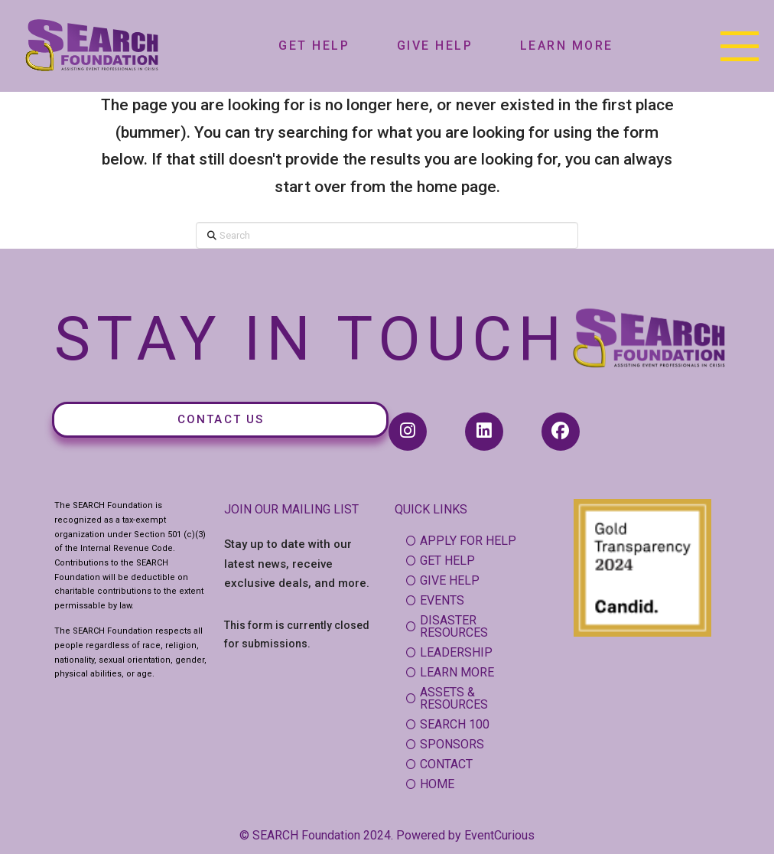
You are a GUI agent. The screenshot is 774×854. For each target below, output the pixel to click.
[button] (739, 46)
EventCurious (499, 835)
